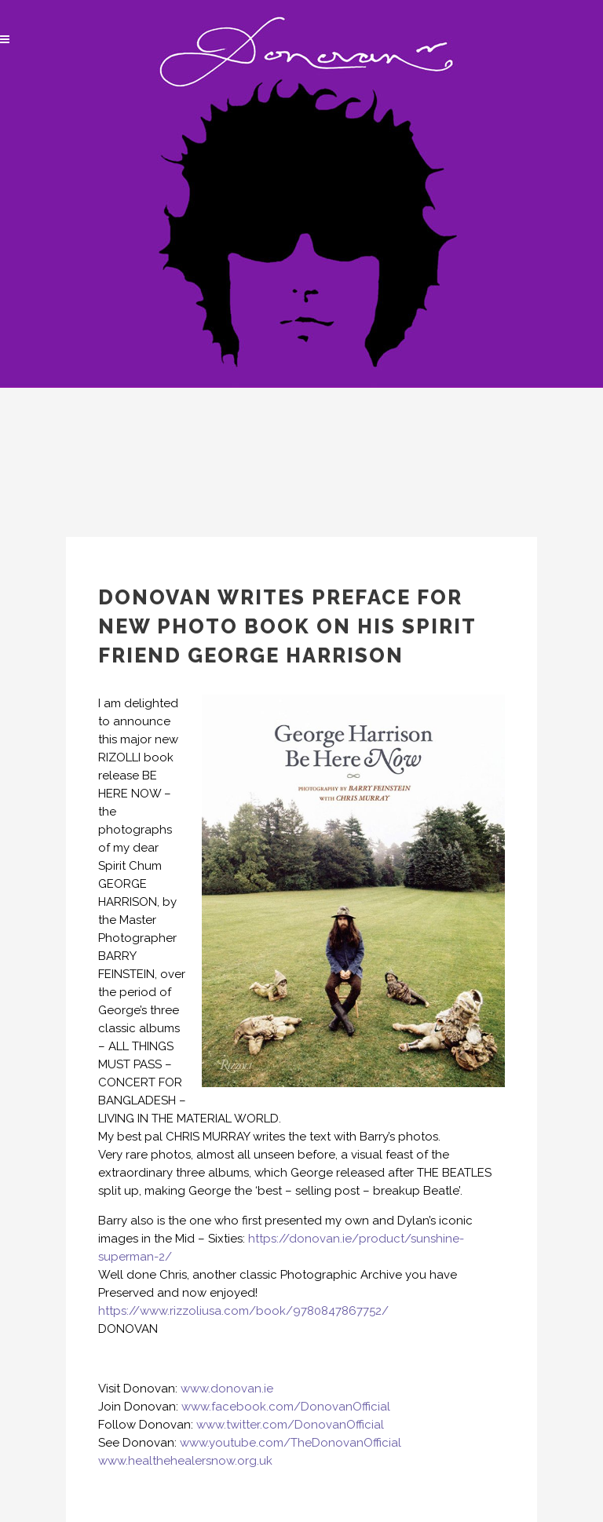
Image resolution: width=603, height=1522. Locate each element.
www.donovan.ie (227, 1388)
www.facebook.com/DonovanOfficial (285, 1407)
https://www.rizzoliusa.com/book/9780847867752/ (243, 1311)
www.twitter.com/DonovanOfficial (290, 1425)
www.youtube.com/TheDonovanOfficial (290, 1443)
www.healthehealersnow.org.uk (185, 1461)
